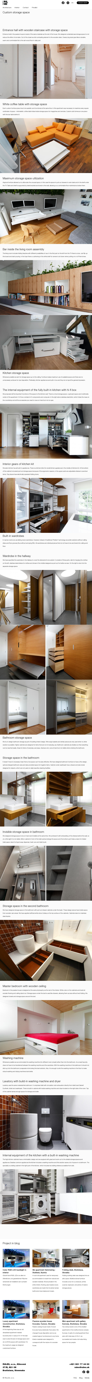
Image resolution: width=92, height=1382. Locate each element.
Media (87, 1378)
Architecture (7, 8)
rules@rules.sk (81, 1368)
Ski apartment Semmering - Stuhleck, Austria (44, 1271)
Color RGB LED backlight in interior (14, 1271)
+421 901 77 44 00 (79, 1364)
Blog (80, 1378)
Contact (26, 8)
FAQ (75, 1378)
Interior (17, 8)
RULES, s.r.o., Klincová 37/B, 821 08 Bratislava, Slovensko (14, 1367)
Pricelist (34, 8)
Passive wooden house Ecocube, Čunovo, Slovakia (43, 1323)
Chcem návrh (83, 2)
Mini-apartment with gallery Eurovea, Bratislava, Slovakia (74, 1323)
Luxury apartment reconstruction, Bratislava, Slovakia (14, 1324)
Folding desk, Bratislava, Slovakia (72, 1271)
